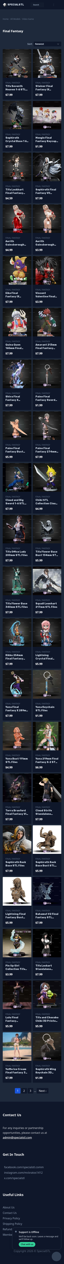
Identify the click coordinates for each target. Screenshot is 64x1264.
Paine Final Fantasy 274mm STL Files (45, 450)
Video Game (28, 19)
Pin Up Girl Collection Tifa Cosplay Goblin (15, 967)
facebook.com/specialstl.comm (24, 1167)
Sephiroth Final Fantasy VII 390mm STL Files (46, 191)
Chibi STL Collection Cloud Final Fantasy (46, 502)
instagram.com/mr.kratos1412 (23, 1172)
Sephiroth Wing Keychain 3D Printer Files (45, 1071)
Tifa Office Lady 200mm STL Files (16, 553)
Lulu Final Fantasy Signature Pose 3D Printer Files (15, 1019)
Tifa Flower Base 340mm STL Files (16, 605)
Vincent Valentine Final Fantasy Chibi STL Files (45, 295)
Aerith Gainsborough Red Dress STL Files (15, 243)
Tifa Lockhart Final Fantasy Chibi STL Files (15, 191)
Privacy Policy (11, 1218)
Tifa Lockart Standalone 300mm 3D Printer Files (43, 967)
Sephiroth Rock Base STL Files (15, 864)
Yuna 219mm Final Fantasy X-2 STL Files (46, 760)
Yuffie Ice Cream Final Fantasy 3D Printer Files (16, 1071)
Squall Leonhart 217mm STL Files (46, 605)
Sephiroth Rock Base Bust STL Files (45, 864)
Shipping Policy (12, 1224)
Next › (42, 1091)
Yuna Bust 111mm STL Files (16, 760)
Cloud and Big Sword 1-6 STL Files (15, 502)
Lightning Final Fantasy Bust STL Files (15, 916)
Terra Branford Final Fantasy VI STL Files (15, 812)
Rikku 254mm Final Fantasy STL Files (14, 657)
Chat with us (27, 1244)
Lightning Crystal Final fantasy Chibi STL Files (44, 657)
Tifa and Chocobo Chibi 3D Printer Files (46, 1019)
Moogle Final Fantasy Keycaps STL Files (46, 139)
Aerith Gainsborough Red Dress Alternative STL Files (46, 243)
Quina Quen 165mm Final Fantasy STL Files (13, 346)
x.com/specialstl (14, 1178)
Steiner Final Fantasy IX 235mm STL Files (46, 88)
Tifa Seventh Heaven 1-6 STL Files (15, 88)
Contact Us (10, 1213)
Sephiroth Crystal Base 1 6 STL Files (16, 139)
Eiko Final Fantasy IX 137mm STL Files (16, 295)
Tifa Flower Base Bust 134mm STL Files (46, 553)
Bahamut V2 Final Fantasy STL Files (46, 916)
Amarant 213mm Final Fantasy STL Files (46, 346)
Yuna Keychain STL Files (44, 709)
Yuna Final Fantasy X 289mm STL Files (16, 709)
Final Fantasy (12, 82)
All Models (15, 19)
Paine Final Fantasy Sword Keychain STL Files (45, 398)
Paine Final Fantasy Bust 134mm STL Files (16, 450)
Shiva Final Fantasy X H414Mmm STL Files (15, 398)
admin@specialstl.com (17, 1137)
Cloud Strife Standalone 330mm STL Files (46, 812)
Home (6, 19)
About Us (9, 1207)
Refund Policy (11, 1229)
